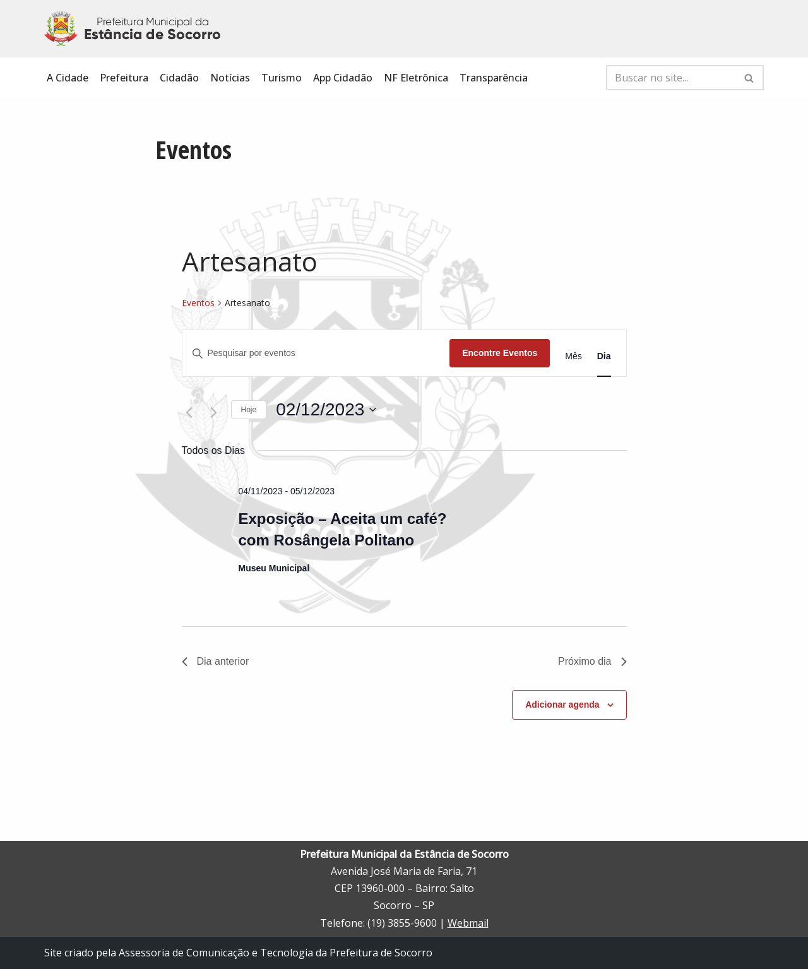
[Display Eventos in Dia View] (604, 356)
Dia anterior (215, 661)
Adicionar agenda (562, 704)
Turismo (281, 78)
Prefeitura (124, 78)
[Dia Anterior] (189, 412)
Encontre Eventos (499, 353)
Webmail (468, 923)
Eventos (198, 303)
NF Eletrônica (416, 78)
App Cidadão (342, 78)
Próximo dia (592, 661)
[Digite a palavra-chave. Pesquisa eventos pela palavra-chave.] (316, 353)
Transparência (494, 78)
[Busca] (670, 77)
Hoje (249, 409)
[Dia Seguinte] (214, 412)
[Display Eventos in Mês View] (573, 356)
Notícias (230, 78)
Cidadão (179, 78)
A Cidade (67, 78)
